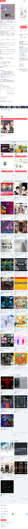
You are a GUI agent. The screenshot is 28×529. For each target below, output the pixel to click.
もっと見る (14, 176)
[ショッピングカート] (25, 1)
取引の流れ (21, 64)
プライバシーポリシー (7, 523)
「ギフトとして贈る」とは (23, 38)
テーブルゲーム (22, 6)
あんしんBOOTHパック (22, 51)
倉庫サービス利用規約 (9, 522)
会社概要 (2, 522)
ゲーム (21, 5)
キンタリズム (6, 116)
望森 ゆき (18, 154)
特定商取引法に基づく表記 (23, 69)
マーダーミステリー (3, 133)
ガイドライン (2, 523)
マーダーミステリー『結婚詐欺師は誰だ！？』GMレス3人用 (7, 135)
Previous (1, 11)
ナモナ (4, 154)
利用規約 (5, 522)
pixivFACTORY (21, 59)
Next (14, 11)
